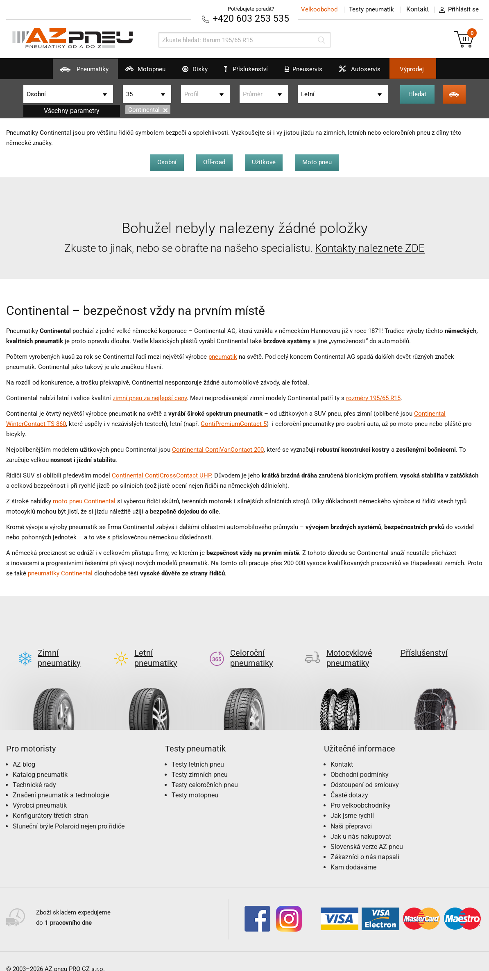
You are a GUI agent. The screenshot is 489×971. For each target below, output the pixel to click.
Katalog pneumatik (40, 761)
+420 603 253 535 (251, 18)
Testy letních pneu (198, 751)
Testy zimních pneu (200, 761)
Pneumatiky (64, 72)
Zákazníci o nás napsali (365, 844)
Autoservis (369, 72)
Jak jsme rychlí (352, 802)
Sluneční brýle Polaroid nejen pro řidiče (69, 813)
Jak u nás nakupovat (361, 823)
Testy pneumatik (370, 9)
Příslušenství (249, 69)
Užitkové (265, 161)
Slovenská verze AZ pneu (367, 833)
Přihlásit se (457, 10)
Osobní (164, 161)
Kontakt (417, 9)
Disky (186, 72)
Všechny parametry (72, 110)
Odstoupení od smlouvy (365, 771)
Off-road (213, 161)
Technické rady (34, 771)
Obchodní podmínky (360, 761)
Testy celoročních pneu (205, 771)
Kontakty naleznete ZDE (370, 248)
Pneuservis (307, 72)
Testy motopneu (195, 782)
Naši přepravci (351, 813)
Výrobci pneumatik (40, 792)
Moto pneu (320, 161)
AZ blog (24, 751)
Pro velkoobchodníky (361, 792)
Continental (148, 109)
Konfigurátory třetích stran (50, 802)
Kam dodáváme (353, 854)
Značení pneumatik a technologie (61, 782)
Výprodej (429, 69)
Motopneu (131, 72)
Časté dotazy (349, 782)
